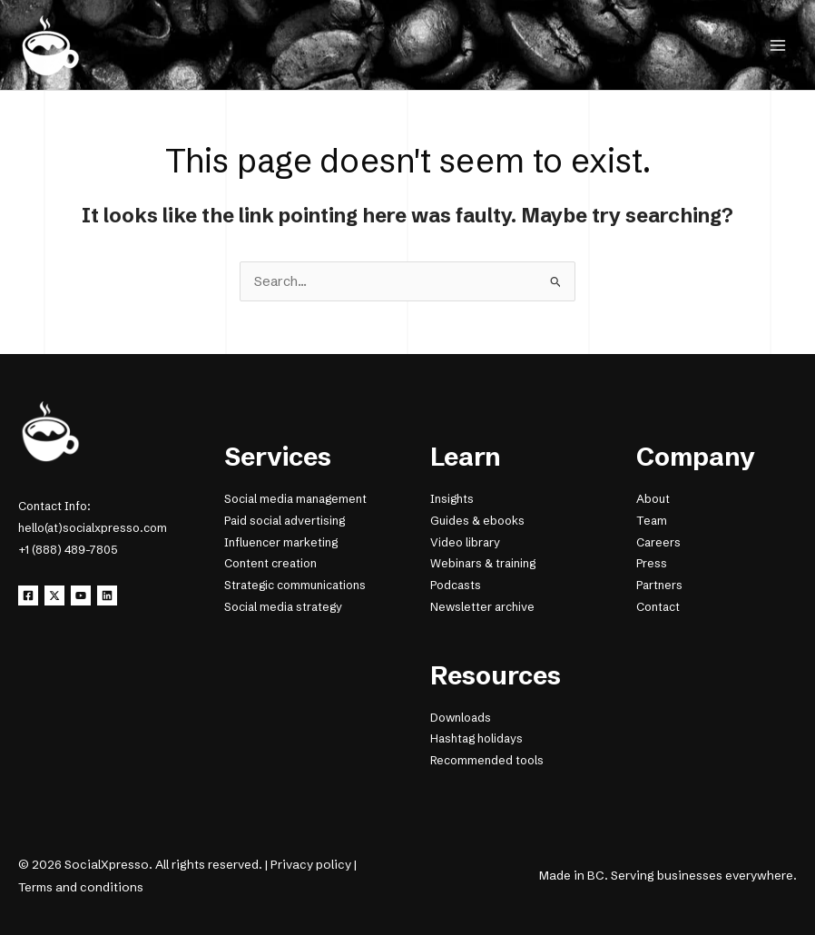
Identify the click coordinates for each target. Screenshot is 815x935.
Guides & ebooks (477, 520)
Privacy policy (310, 864)
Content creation (270, 563)
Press (651, 563)
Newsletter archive (482, 607)
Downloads (460, 717)
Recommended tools (487, 760)
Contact (658, 607)
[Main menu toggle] (778, 45)
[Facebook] (28, 595)
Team (651, 520)
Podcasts (455, 585)
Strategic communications (295, 585)
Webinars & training (482, 563)
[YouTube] (81, 595)
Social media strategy (283, 607)
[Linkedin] (107, 595)
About (653, 499)
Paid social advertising (284, 520)
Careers (658, 542)
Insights (452, 499)
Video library (465, 542)
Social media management (295, 499)
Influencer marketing (281, 542)
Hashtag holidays (476, 738)
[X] (54, 595)
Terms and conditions (80, 887)
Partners (659, 585)
